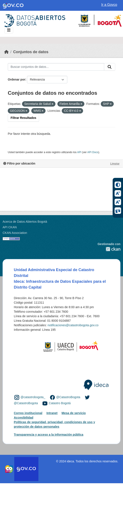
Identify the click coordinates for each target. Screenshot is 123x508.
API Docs (92, 152)
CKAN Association (15, 233)
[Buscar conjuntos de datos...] (56, 67)
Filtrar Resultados (23, 118)
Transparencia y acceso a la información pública (48, 434)
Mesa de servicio (74, 413)
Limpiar (115, 163)
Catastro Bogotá (60, 403)
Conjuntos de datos (30, 52)
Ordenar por (16, 79)
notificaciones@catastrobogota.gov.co (72, 325)
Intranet (51, 413)
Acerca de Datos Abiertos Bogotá (25, 221)
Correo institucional (28, 413)
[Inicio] (6, 52)
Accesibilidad (23, 417)
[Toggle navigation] (8, 30)
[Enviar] (109, 67)
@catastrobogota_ (32, 397)
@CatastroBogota (68, 397)
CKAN (109, 249)
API (79, 152)
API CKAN (10, 227)
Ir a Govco (109, 4)
